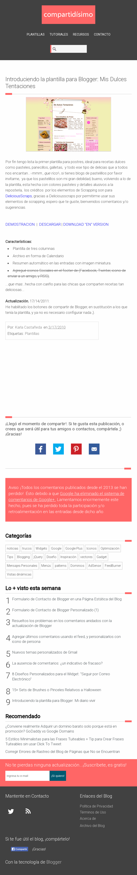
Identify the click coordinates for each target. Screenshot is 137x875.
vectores (86, 557)
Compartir (21, 849)
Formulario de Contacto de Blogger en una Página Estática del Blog (67, 599)
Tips (10, 557)
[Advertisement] (68, 378)
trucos (27, 548)
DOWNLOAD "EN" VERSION (86, 224)
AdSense (94, 565)
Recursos (81, 34)
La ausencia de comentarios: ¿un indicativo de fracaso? (57, 663)
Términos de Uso (93, 812)
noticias (12, 548)
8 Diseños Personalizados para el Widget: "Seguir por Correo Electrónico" (61, 676)
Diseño (51, 557)
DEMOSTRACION (20, 224)
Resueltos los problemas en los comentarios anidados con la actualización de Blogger (62, 623)
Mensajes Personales (22, 565)
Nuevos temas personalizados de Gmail (44, 652)
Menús (46, 565)
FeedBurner (113, 565)
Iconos (92, 548)
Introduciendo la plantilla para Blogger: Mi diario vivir (53, 700)
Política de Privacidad (96, 806)
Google (56, 548)
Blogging (23, 557)
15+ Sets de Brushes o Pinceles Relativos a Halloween (56, 690)
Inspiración (68, 557)
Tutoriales (59, 34)
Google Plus (74, 548)
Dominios (77, 565)
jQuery (38, 557)
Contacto (102, 34)
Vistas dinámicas (19, 574)
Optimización (110, 548)
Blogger (54, 862)
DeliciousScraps (18, 196)
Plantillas (36, 34)
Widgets (41, 548)
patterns (60, 565)
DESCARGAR (50, 224)
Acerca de (88, 818)
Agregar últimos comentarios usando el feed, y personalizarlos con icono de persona (66, 639)
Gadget (102, 557)
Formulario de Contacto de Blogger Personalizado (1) (55, 610)
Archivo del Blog (92, 826)
